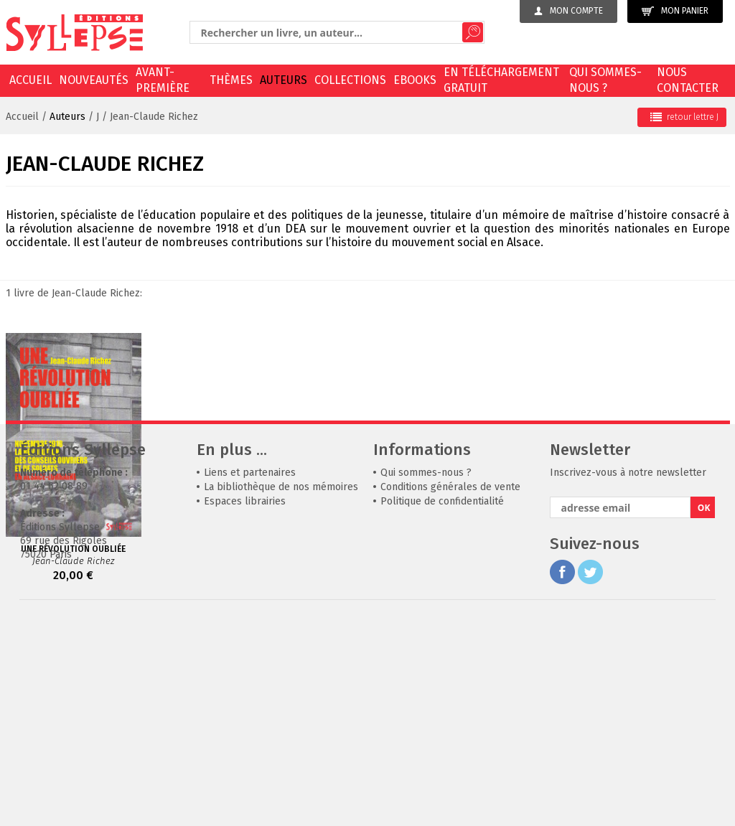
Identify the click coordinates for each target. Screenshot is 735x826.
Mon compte (568, 11)
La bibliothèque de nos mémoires (281, 691)
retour (684, 117)
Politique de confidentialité (442, 706)
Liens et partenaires (250, 677)
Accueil (30, 80)
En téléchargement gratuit (501, 80)
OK (704, 712)
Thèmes (231, 80)
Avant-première (162, 80)
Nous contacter (687, 80)
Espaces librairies (245, 706)
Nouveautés (93, 80)
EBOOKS (414, 80)
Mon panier (675, 11)
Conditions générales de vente (450, 691)
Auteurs (283, 80)
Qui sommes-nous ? (605, 80)
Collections (350, 80)
